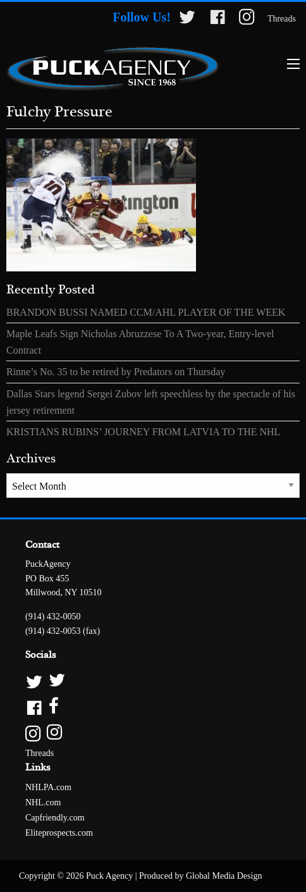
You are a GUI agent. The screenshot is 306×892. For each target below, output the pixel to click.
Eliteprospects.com (59, 833)
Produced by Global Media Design (200, 876)
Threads (281, 18)
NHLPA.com (48, 787)
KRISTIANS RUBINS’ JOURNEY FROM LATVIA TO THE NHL (143, 431)
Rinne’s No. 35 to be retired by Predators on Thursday (115, 371)
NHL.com (43, 802)
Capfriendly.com (55, 817)
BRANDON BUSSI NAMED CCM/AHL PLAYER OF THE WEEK (145, 312)
